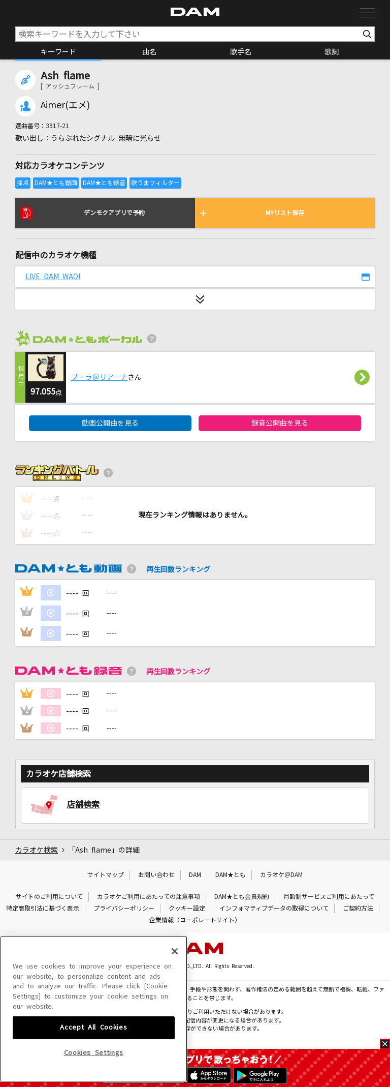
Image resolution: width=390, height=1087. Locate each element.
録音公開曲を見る (279, 423)
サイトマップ (105, 875)
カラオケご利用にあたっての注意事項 (148, 897)
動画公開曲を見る (110, 423)
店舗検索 (83, 804)
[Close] (175, 962)
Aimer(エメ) (65, 105)
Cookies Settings (94, 1063)
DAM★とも (230, 875)
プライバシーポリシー (123, 908)
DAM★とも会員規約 (241, 897)
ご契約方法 (358, 908)
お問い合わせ (156, 875)
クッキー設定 (187, 908)
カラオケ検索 (36, 850)
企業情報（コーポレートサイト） (195, 920)
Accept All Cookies (93, 1038)
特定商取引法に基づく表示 (42, 908)
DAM (195, 875)
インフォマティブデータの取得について (274, 908)
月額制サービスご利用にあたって (328, 897)
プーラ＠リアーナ (99, 377)
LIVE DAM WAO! (52, 276)
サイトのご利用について (49, 897)
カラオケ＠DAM (281, 875)
